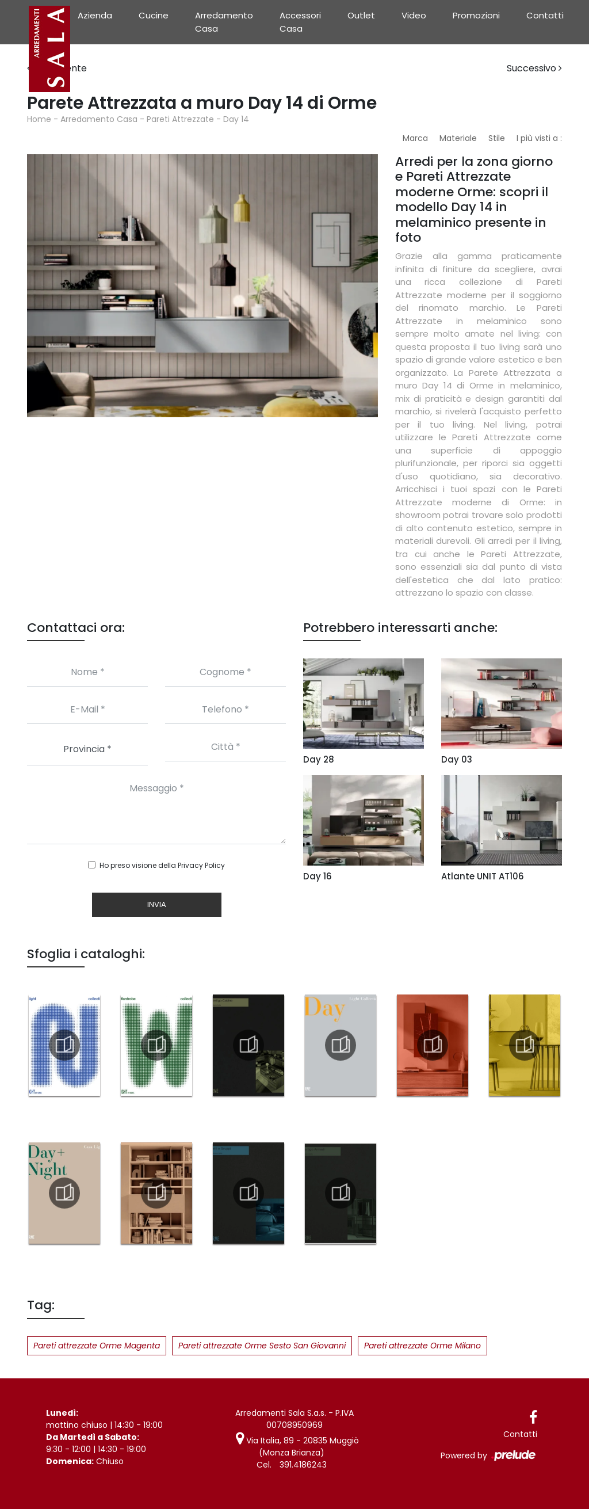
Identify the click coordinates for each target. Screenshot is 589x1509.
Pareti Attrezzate (180, 119)
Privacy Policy (201, 865)
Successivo (534, 68)
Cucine (154, 15)
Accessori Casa (300, 22)
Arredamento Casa (224, 22)
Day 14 (236, 119)
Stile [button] (496, 138)
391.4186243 (303, 1464)
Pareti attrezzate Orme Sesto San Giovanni (262, 1345)
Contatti (545, 15)
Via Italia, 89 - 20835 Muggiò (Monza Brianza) (297, 1446)
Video (413, 15)
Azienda (95, 15)
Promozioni (476, 15)
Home (39, 119)
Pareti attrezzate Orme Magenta (96, 1345)
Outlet (361, 15)
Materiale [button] (458, 138)
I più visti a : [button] (539, 138)
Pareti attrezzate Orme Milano (422, 1345)
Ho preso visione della (162, 865)
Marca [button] (415, 138)
